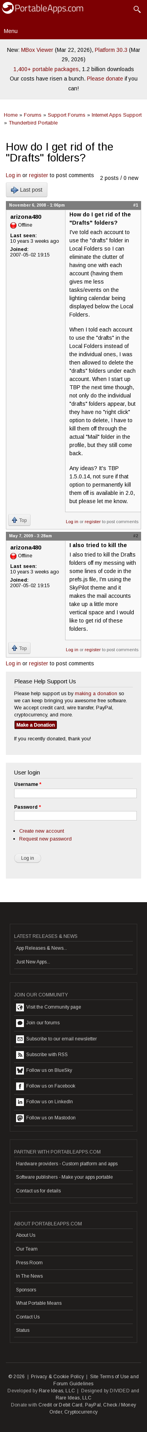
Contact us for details (38, 1191)
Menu (11, 31)
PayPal (93, 1405)
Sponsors (26, 1290)
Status (22, 1330)
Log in (13, 175)
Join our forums (38, 1023)
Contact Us (28, 1317)
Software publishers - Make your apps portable (64, 1177)
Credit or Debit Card (60, 1405)
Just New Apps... (33, 962)
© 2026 (16, 1376)
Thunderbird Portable (33, 123)
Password (27, 807)
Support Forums (66, 115)
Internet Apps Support (117, 115)
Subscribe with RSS (42, 1055)
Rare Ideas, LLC (57, 1391)
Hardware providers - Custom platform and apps (67, 1163)
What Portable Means (39, 1303)
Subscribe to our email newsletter (56, 1039)
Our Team (27, 1249)
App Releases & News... (41, 948)
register (38, 175)
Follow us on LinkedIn (44, 1102)
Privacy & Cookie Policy (57, 1376)
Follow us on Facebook (45, 1086)
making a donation (96, 693)
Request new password (45, 839)
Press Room (29, 1262)
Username (27, 784)
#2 (135, 535)
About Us (25, 1235)
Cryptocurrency (81, 1412)
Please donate (105, 78)
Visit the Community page (48, 1007)
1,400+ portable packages (46, 69)
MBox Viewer (37, 50)
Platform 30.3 (111, 50)
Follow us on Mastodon (46, 1118)
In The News (29, 1276)
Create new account (41, 831)
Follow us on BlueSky (44, 1071)
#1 (135, 205)
